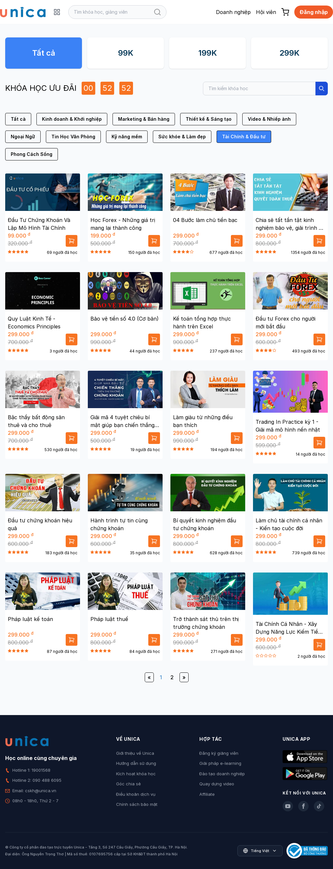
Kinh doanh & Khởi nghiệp (72, 119)
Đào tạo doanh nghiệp (222, 773)
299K (289, 53)
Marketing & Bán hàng (143, 119)
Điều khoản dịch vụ (135, 794)
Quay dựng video (216, 783)
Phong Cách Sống (31, 154)
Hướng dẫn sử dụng (136, 763)
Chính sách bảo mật (136, 804)
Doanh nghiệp (233, 12)
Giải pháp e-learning (220, 763)
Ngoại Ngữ (23, 136)
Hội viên (266, 12)
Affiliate (207, 794)
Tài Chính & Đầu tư (244, 136)
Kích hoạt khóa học (136, 773)
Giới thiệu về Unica (135, 753)
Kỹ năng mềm (127, 136)
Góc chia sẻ (128, 783)
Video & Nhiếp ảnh (269, 119)
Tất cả (43, 53)
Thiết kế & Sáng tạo (209, 119)
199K (207, 53)
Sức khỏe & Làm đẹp (182, 136)
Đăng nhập (314, 12)
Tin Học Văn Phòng (73, 136)
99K (125, 53)
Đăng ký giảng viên (218, 753)
